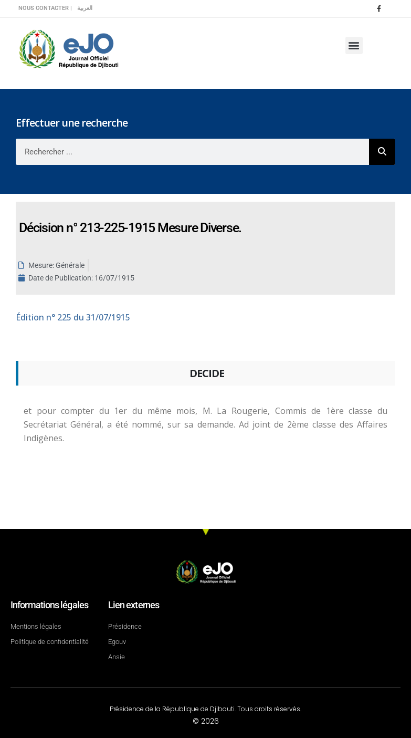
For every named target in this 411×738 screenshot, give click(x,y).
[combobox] (192, 152)
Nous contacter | (45, 8)
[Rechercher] (382, 152)
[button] (354, 45)
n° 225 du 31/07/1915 (73, 317)
